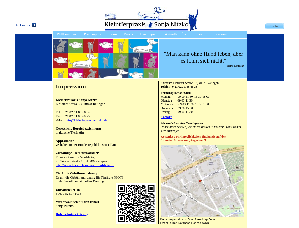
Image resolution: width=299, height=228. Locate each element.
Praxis (128, 34)
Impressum (218, 34)
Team (113, 34)
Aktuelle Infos (175, 34)
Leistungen (148, 34)
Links (197, 34)
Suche (274, 26)
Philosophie (92, 34)
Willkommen (66, 34)
